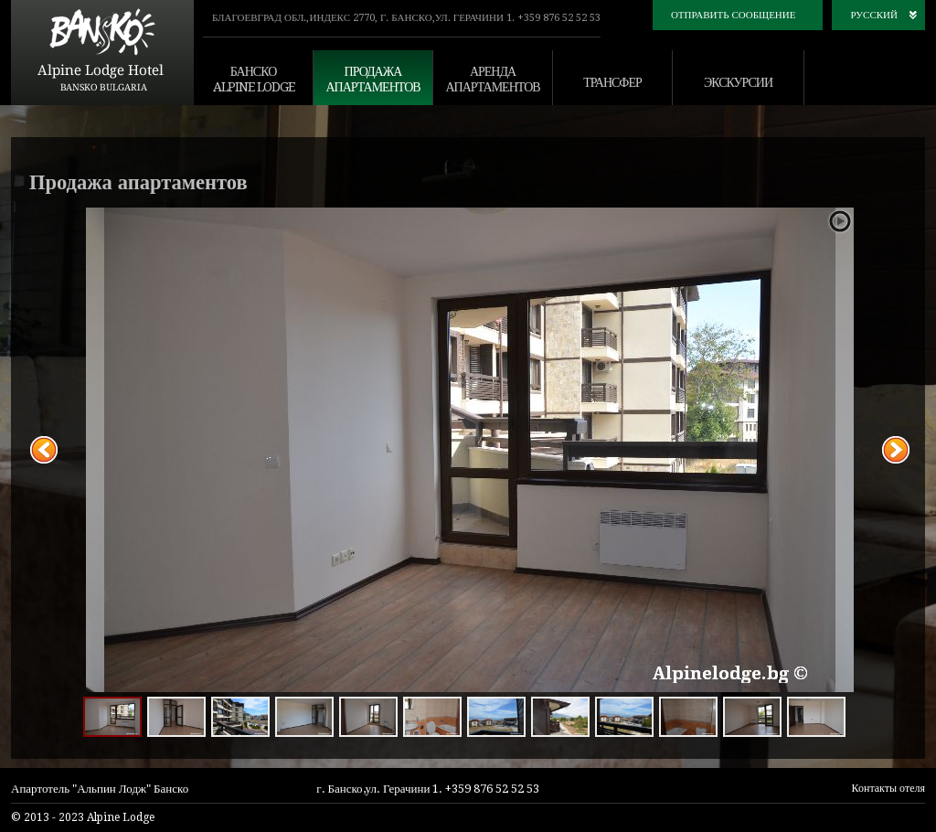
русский (874, 15)
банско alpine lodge (253, 79)
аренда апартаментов (492, 79)
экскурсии (738, 82)
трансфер (612, 82)
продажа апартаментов (372, 79)
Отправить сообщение (733, 15)
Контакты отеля (888, 788)
